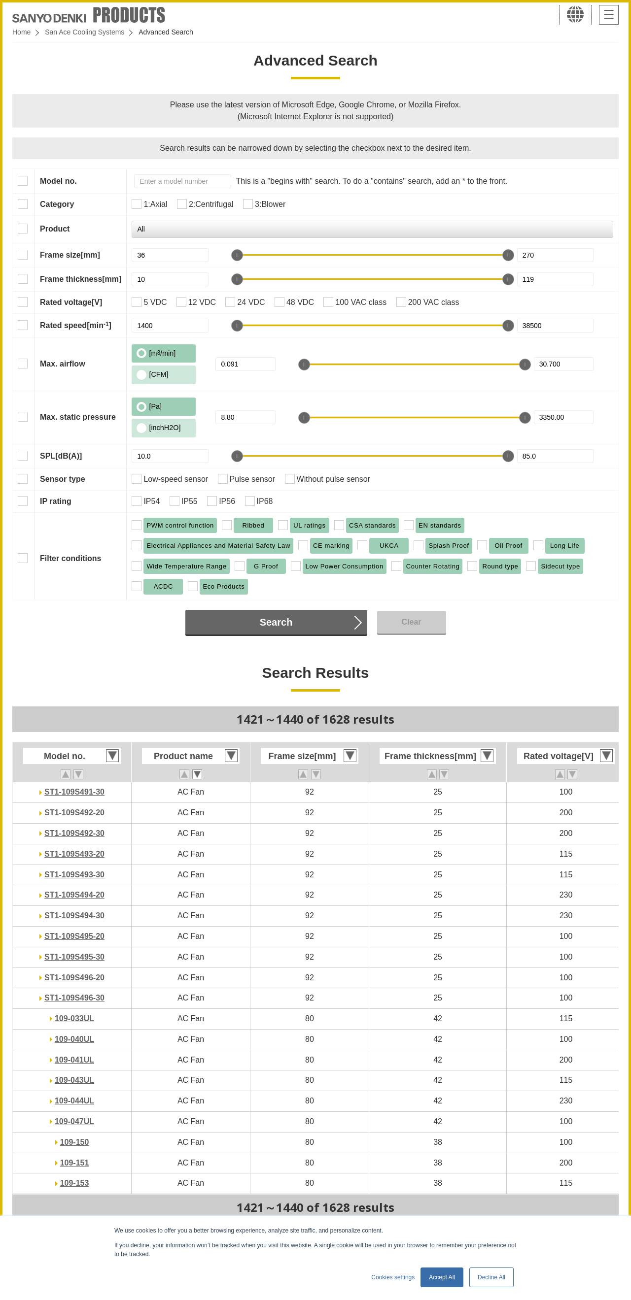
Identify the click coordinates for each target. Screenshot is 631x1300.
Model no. (58, 181)
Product (55, 229)
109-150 (74, 1142)
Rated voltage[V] (71, 302)
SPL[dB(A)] (61, 456)
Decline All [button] (491, 1277)
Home (21, 32)
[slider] (237, 255)
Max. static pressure (78, 417)
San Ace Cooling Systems (84, 32)
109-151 (74, 1163)
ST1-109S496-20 (74, 977)
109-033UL (74, 1018)
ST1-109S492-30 (74, 833)
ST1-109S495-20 (74, 936)
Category (57, 204)
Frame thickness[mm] (80, 279)
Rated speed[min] (75, 325)
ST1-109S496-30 (74, 998)
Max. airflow (62, 364)
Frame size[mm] (70, 255)
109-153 (74, 1183)
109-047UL (74, 1121)
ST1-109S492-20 (74, 812)
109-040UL (74, 1039)
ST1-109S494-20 (74, 895)
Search (276, 622)
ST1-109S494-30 (74, 915)
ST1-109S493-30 (74, 874)
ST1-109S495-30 (74, 957)
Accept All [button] (442, 1277)
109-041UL (74, 1060)
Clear (411, 622)
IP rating (55, 501)
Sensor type (62, 479)
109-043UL (74, 1080)
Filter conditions (70, 558)
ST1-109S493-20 (74, 854)
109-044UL (74, 1101)
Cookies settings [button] (393, 1277)
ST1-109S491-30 (74, 792)
